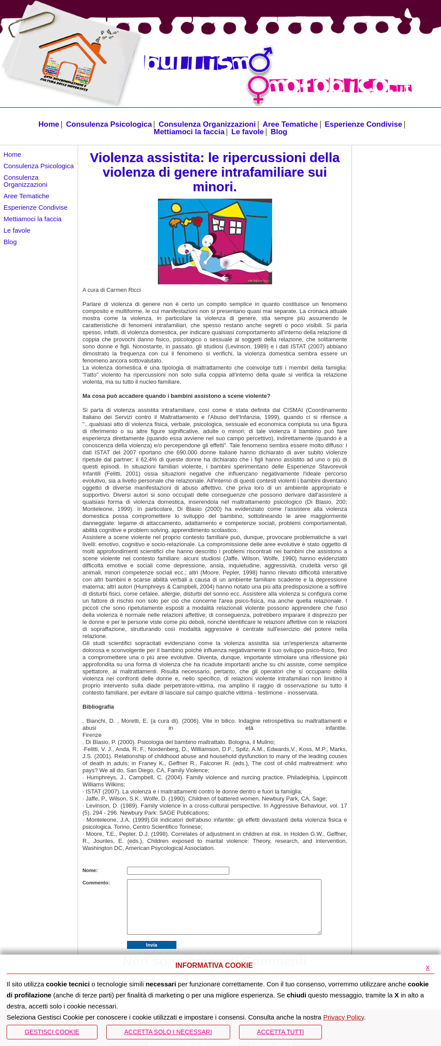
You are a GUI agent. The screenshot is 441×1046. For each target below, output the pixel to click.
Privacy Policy (343, 1017)
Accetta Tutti (280, 1031)
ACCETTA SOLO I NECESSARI (168, 1031)
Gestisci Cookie (52, 1031)
